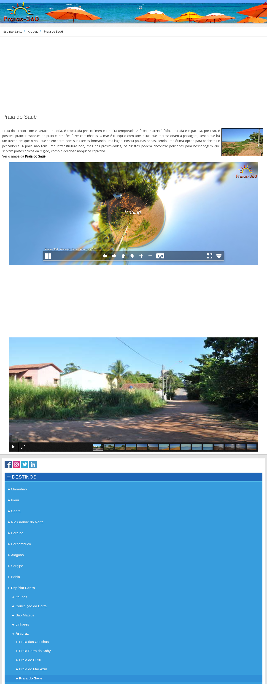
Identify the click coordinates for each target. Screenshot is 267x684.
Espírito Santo (12, 32)
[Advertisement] (133, 75)
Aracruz (33, 32)
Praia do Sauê (35, 156)
